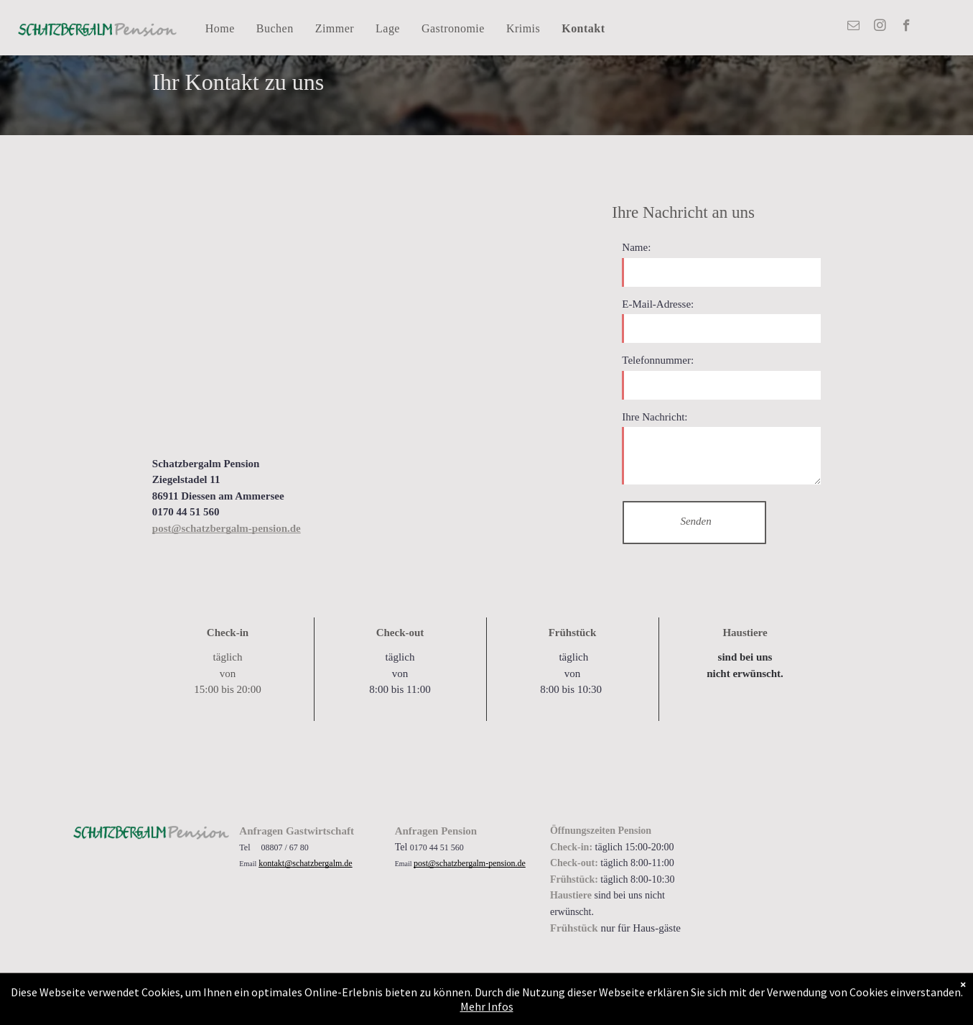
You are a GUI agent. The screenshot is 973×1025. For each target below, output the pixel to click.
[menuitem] (220, 29)
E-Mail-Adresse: (658, 304)
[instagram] (880, 27)
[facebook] (907, 27)
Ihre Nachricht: (654, 417)
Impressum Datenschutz (324, 989)
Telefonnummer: (658, 360)
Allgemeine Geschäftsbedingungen (215, 989)
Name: (636, 247)
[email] (853, 27)
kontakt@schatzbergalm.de (305, 863)
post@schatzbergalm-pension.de (470, 863)
